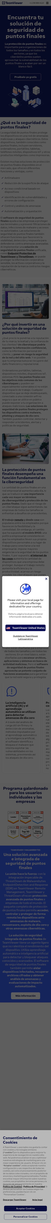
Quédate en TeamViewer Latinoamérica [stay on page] (25, 637)
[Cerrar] (46, 579)
